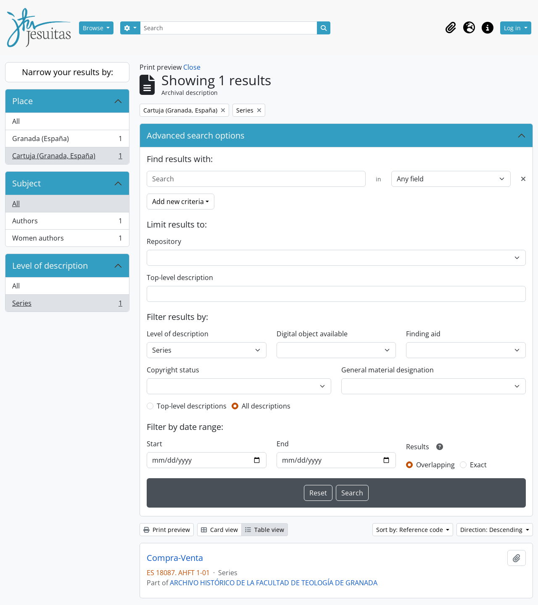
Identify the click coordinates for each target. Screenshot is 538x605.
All (16, 121)
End (283, 443)
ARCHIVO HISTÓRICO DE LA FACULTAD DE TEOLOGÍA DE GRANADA (273, 582)
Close (191, 67)
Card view (219, 530)
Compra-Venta (175, 558)
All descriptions (266, 406)
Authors (67, 223)
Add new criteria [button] (178, 201)
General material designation (387, 370)
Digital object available (312, 333)
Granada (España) (67, 140)
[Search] (228, 27)
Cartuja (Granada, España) (67, 157)
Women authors (67, 239)
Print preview (166, 530)
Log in (513, 28)
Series (67, 305)
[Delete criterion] (523, 179)
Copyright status (173, 370)
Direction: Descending (492, 530)
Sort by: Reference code (410, 530)
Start (154, 443)
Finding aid (423, 333)
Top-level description (180, 277)
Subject (26, 183)
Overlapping (435, 464)
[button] (450, 27)
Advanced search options (196, 135)
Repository (164, 241)
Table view (264, 530)
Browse (94, 28)
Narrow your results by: (67, 72)
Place (22, 101)
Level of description (50, 265)
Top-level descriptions (192, 406)
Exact (478, 464)
